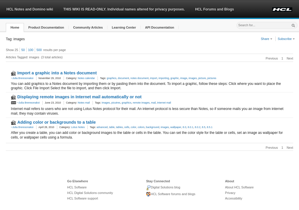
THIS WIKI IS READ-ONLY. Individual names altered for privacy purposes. (124, 9)
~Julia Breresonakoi (22, 78)
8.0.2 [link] (197, 127)
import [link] (153, 78)
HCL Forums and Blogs (214, 9)
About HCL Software (239, 187)
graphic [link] (175, 78)
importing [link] (164, 78)
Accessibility (233, 198)
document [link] (123, 78)
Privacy (230, 193)
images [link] (193, 78)
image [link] (183, 78)
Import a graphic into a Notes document (57, 73)
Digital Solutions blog (163, 188)
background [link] (152, 127)
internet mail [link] (164, 102)
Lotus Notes (78, 127)
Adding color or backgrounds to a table (56, 122)
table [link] (112, 127)
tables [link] (119, 127)
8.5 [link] (203, 127)
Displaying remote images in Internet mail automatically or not (79, 96)
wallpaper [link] (175, 127)
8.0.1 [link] (190, 127)
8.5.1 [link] (209, 127)
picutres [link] (115, 102)
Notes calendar (86, 78)
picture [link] (202, 78)
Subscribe (286, 39)
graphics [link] (112, 78)
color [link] (133, 127)
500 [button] (39, 50)
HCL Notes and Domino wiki (29, 9)
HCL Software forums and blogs (170, 194)
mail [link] (153, 102)
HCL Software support (82, 198)
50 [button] (23, 50)
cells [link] (126, 127)
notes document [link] (140, 78)
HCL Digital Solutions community (90, 193)
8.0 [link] (184, 127)
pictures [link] (211, 78)
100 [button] (30, 50)
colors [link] (141, 127)
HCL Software (77, 187)
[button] (15, 27)
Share (266, 39)
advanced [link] (102, 127)
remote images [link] (141, 102)
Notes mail (84, 102)
